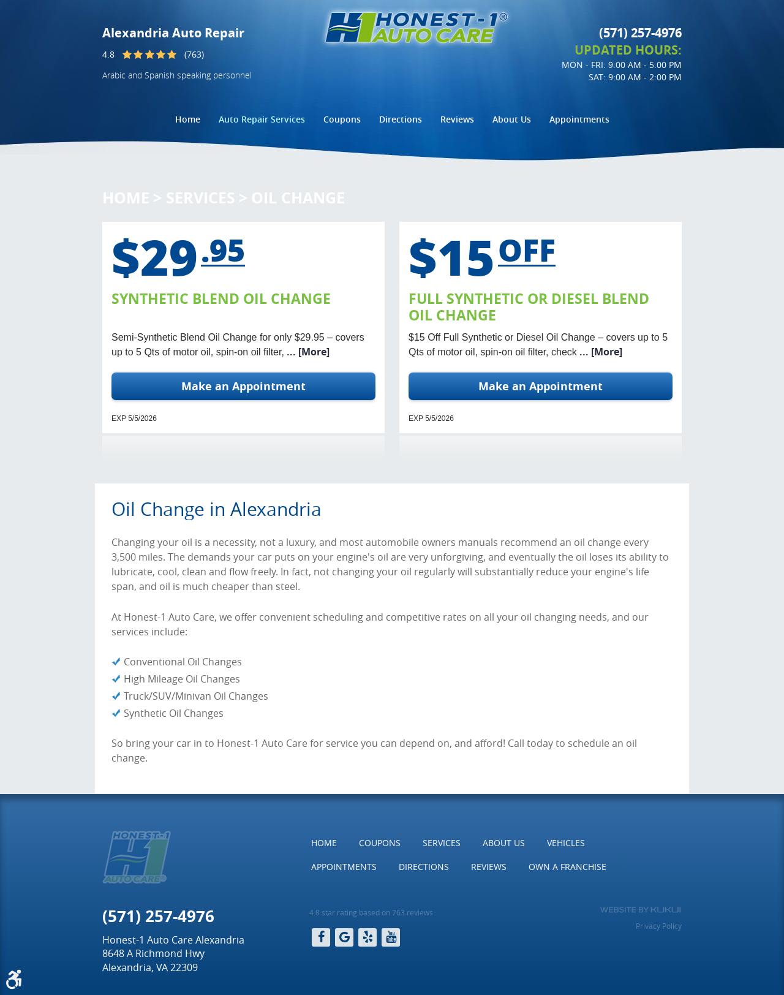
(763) (194, 54)
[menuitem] (187, 119)
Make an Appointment (243, 386)
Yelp (367, 937)
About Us (511, 119)
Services (200, 197)
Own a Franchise (567, 866)
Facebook (321, 937)
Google (344, 937)
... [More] (307, 351)
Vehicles (566, 843)
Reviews (457, 119)
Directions (400, 119)
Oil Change (298, 197)
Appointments (579, 119)
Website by (640, 910)
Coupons (342, 119)
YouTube (391, 937)
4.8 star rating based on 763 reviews (371, 912)
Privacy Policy (659, 926)
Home (187, 119)
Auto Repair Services (262, 119)
